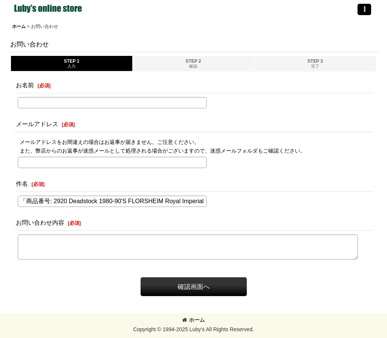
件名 (22, 183)
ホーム (193, 320)
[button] (364, 9)
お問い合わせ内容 (40, 222)
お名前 (25, 85)
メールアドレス (37, 123)
